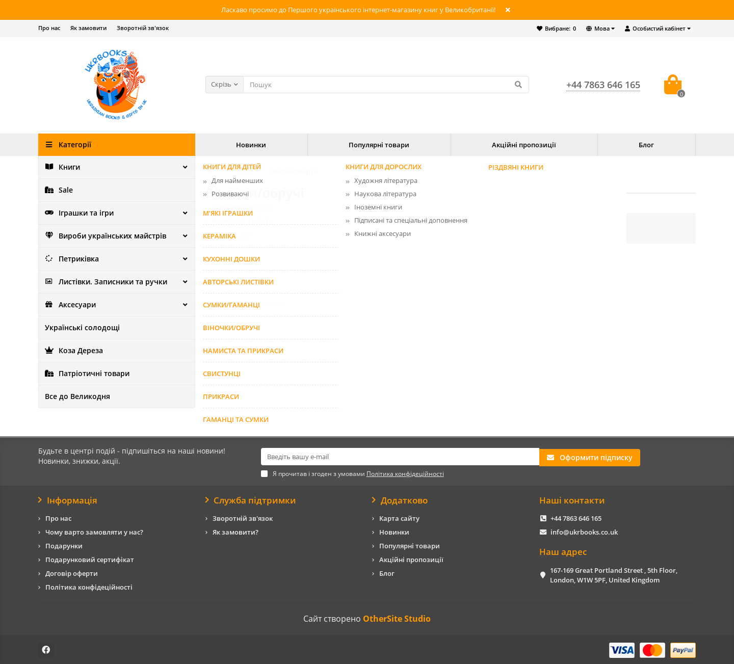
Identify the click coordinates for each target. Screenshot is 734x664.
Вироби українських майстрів (102, 236)
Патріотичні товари (85, 373)
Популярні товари (379, 144)
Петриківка (71, 258)
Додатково (400, 498)
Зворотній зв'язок (143, 28)
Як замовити (88, 28)
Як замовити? (235, 531)
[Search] (386, 84)
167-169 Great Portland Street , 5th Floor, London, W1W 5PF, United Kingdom (613, 573)
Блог (646, 144)
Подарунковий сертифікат (89, 558)
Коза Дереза (72, 350)
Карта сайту (399, 517)
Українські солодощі (79, 327)
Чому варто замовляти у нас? (94, 531)
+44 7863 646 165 (575, 517)
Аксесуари (69, 304)
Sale (58, 190)
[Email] (400, 456)
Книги (62, 167)
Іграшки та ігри (78, 213)
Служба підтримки (251, 498)
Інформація (67, 498)
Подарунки (64, 544)
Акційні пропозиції (524, 144)
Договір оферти (71, 572)
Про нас (49, 28)
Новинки (251, 144)
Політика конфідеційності (89, 586)
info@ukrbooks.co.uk (584, 531)
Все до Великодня (74, 396)
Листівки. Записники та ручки (102, 281)
